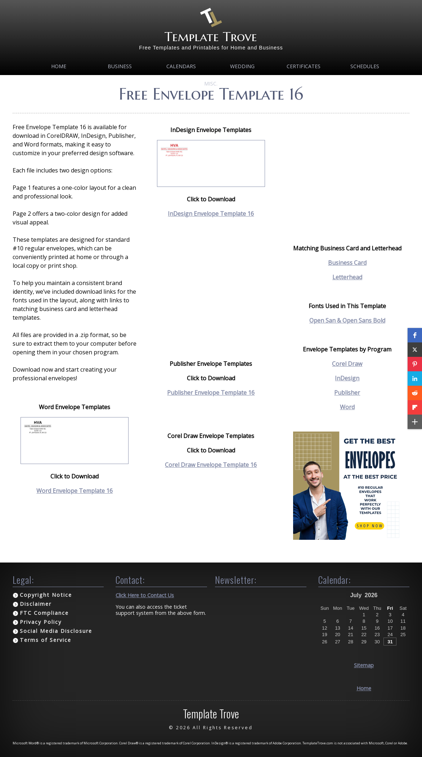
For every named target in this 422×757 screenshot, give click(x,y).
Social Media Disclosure (56, 630)
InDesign (347, 378)
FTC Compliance (44, 612)
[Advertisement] (211, 288)
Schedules (364, 66)
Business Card (347, 263)
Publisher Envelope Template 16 (211, 393)
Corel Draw (347, 364)
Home (58, 66)
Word (347, 407)
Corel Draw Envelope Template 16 (211, 465)
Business (120, 66)
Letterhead (347, 277)
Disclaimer (35, 603)
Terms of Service (45, 639)
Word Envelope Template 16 (74, 491)
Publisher (347, 393)
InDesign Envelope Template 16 (211, 214)
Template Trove (211, 37)
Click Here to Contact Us (145, 595)
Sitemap (364, 665)
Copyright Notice (46, 594)
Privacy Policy (41, 621)
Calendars (181, 66)
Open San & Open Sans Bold (347, 320)
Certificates (303, 66)
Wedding (242, 66)
